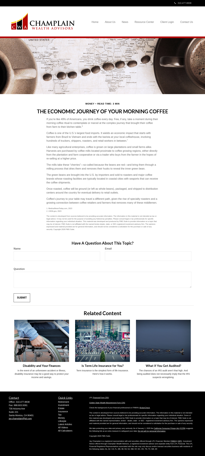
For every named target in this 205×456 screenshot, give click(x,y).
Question (19, 269)
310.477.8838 (182, 3)
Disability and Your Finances (42, 365)
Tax (60, 414)
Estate (61, 408)
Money (61, 418)
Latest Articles (65, 424)
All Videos (63, 427)
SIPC (180, 441)
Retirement (63, 402)
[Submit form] (22, 297)
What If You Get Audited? (163, 365)
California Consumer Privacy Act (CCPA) (170, 428)
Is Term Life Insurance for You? (103, 365)
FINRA (173, 441)
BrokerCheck (145, 408)
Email (108, 248)
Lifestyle (62, 421)
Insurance (63, 411)
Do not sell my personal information (151, 431)
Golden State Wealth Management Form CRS (107, 403)
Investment (63, 405)
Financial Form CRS (101, 398)
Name (17, 248)
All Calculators (65, 430)
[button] (106, 21)
